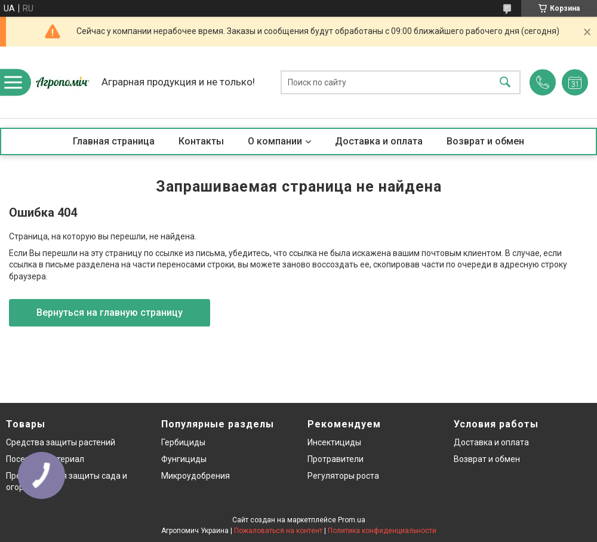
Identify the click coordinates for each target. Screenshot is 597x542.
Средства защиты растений (60, 442)
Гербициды (183, 442)
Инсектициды (334, 442)
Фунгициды (184, 459)
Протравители (335, 459)
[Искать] (505, 83)
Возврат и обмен (485, 141)
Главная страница (114, 141)
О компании (275, 141)
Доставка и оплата (379, 141)
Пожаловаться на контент (278, 530)
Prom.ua (351, 520)
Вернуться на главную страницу (109, 312)
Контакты (201, 141)
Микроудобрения (195, 476)
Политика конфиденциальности (382, 530)
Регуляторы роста (343, 476)
